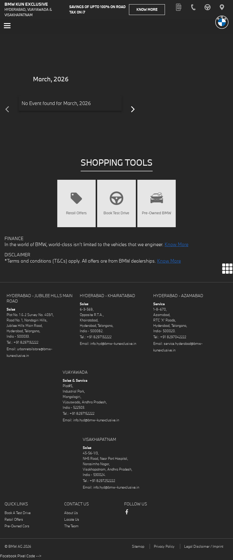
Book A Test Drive (17, 513)
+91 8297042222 (173, 337)
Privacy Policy (164, 547)
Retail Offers (13, 520)
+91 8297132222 (25, 343)
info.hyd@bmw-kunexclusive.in (113, 344)
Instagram (139, 513)
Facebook (126, 515)
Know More (150, 9)
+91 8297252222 (102, 481)
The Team (71, 526)
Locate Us (71, 520)
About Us (71, 513)
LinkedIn (151, 513)
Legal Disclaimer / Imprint (203, 547)
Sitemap (138, 547)
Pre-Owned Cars (16, 526)
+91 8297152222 (82, 414)
